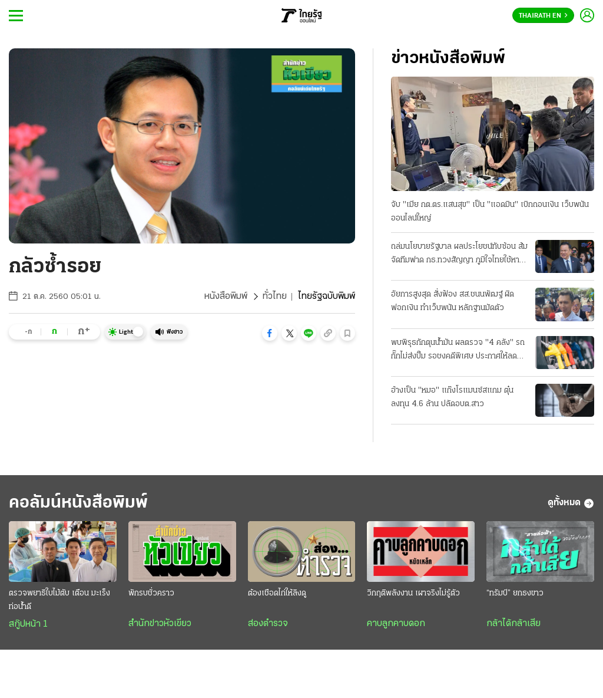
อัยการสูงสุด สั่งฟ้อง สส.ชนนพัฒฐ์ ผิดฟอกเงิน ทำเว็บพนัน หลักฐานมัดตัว (452, 301)
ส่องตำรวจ (268, 623)
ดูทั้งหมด (571, 503)
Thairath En (543, 15)
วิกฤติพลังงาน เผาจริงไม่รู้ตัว (413, 593)
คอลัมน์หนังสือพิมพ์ (78, 503)
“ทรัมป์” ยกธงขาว (515, 593)
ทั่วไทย (275, 296)
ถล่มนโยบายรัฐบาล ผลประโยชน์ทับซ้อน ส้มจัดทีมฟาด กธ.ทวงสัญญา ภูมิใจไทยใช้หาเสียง (459, 254)
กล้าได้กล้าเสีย (513, 623)
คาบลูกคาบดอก (396, 623)
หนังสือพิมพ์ (225, 296)
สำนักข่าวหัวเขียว (159, 623)
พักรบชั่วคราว (151, 593)
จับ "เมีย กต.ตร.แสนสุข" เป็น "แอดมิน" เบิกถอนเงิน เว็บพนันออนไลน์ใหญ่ (490, 211)
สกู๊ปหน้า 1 (28, 624)
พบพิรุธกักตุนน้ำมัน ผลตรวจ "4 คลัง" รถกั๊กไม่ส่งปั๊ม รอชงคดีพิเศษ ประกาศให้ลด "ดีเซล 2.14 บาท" (458, 350)
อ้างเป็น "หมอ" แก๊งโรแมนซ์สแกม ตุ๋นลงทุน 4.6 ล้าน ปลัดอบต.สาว (452, 397)
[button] (269, 333)
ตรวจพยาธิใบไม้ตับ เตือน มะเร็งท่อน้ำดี (59, 600)
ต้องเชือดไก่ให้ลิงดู (277, 593)
